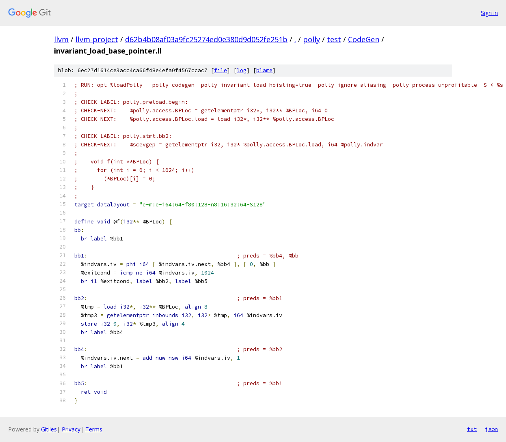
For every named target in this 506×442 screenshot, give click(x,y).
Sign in (489, 13)
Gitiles (49, 429)
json (491, 429)
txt (472, 429)
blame (264, 70)
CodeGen (363, 39)
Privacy (71, 429)
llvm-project (97, 39)
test (334, 39)
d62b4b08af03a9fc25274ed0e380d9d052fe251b (206, 39)
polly (311, 39)
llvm (61, 39)
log (242, 70)
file (220, 70)
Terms (93, 429)
